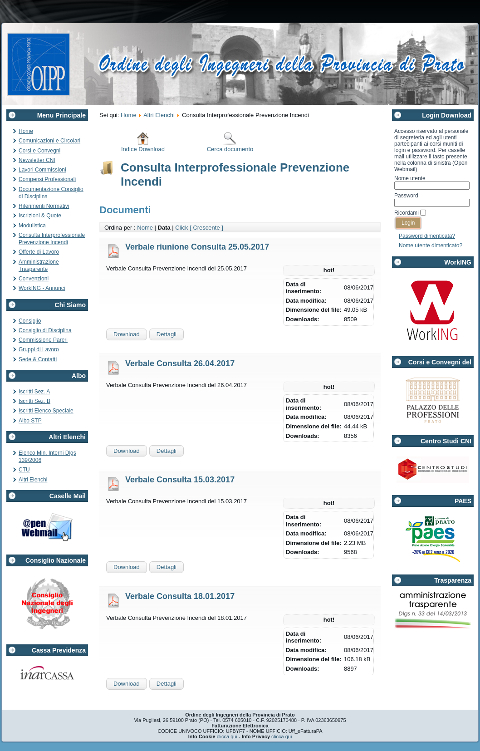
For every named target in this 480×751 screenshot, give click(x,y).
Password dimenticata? (427, 236)
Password (406, 195)
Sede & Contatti (38, 359)
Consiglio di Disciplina (45, 330)
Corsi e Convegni (39, 150)
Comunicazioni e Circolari (49, 140)
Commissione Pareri (43, 340)
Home (26, 131)
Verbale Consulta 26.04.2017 (180, 363)
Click (181, 227)
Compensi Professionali (47, 179)
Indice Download (143, 141)
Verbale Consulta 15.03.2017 (180, 479)
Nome (145, 227)
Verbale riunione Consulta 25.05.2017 (197, 246)
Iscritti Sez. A (34, 391)
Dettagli (166, 334)
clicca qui (227, 736)
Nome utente (410, 178)
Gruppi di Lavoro (39, 349)
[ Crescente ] (206, 227)
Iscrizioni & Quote (40, 215)
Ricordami (406, 213)
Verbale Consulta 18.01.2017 (180, 596)
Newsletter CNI (37, 160)
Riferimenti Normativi (44, 206)
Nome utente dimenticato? (430, 245)
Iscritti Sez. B (34, 401)
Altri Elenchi (33, 479)
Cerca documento (230, 141)
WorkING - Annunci (42, 288)
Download (126, 334)
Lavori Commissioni (42, 170)
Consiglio (30, 321)
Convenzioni (34, 278)
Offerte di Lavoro (39, 252)
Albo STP (30, 420)
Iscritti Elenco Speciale (46, 410)
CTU (24, 469)
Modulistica (32, 225)
